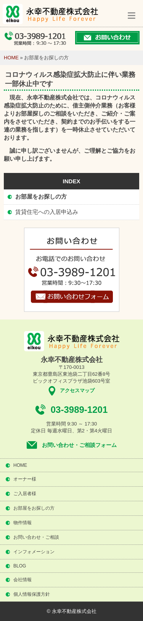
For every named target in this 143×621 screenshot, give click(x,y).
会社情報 (22, 579)
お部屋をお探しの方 (41, 196)
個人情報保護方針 (31, 594)
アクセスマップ (77, 390)
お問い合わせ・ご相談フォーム (79, 445)
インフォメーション (34, 551)
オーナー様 (24, 479)
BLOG (19, 566)
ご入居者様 (24, 493)
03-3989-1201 (79, 409)
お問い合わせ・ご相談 (36, 537)
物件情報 (22, 522)
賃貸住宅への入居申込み (46, 212)
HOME (11, 57)
